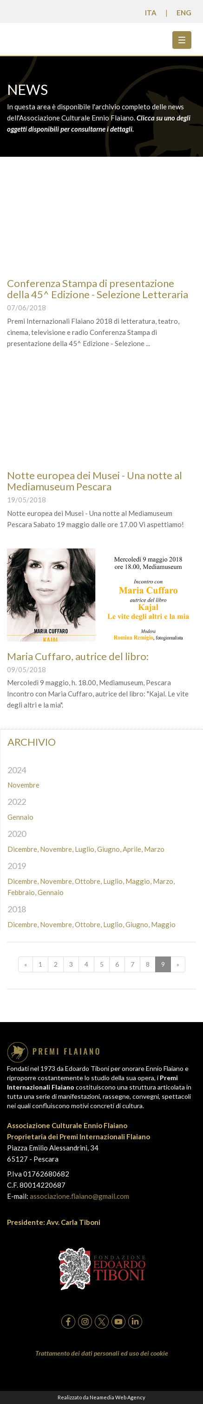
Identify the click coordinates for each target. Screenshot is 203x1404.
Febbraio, (21, 892)
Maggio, (138, 881)
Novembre (23, 785)
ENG (184, 12)
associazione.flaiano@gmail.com (79, 1196)
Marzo (154, 849)
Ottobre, (88, 881)
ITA (151, 12)
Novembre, (56, 849)
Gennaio (20, 817)
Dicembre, (23, 849)
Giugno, (109, 849)
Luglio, (85, 849)
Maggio (163, 924)
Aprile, (133, 849)
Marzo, (164, 881)
